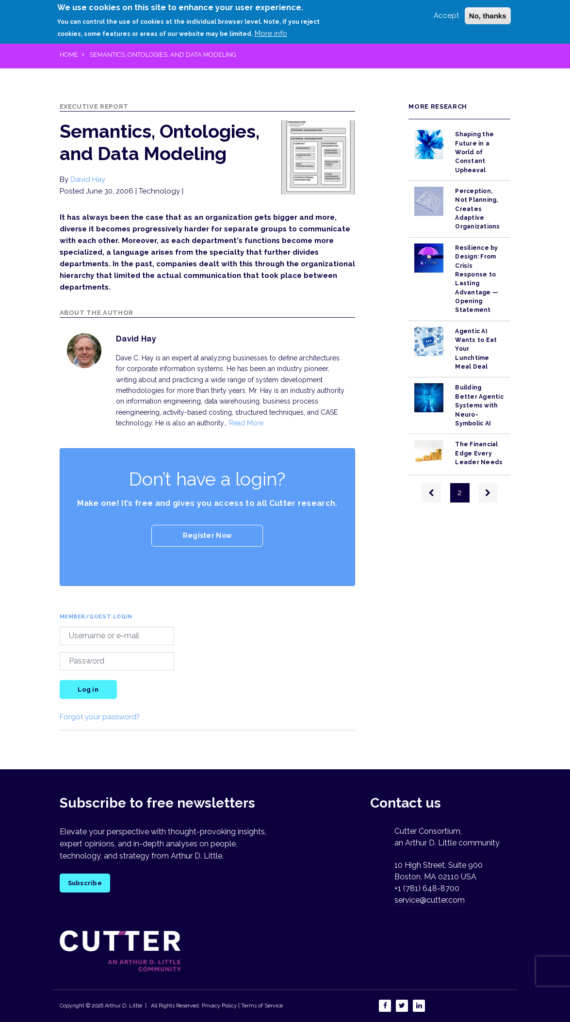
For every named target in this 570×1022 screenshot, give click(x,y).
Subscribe (85, 883)
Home (69, 54)
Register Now (207, 535)
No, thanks (487, 15)
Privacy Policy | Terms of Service (242, 1006)
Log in (88, 689)
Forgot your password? (100, 717)
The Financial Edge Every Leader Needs (479, 453)
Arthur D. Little (122, 1006)
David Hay (87, 179)
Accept (446, 14)
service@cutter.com (429, 900)
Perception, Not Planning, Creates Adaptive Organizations (477, 209)
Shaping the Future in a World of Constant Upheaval (474, 152)
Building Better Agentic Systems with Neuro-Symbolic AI (479, 405)
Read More (246, 423)
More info (271, 33)
